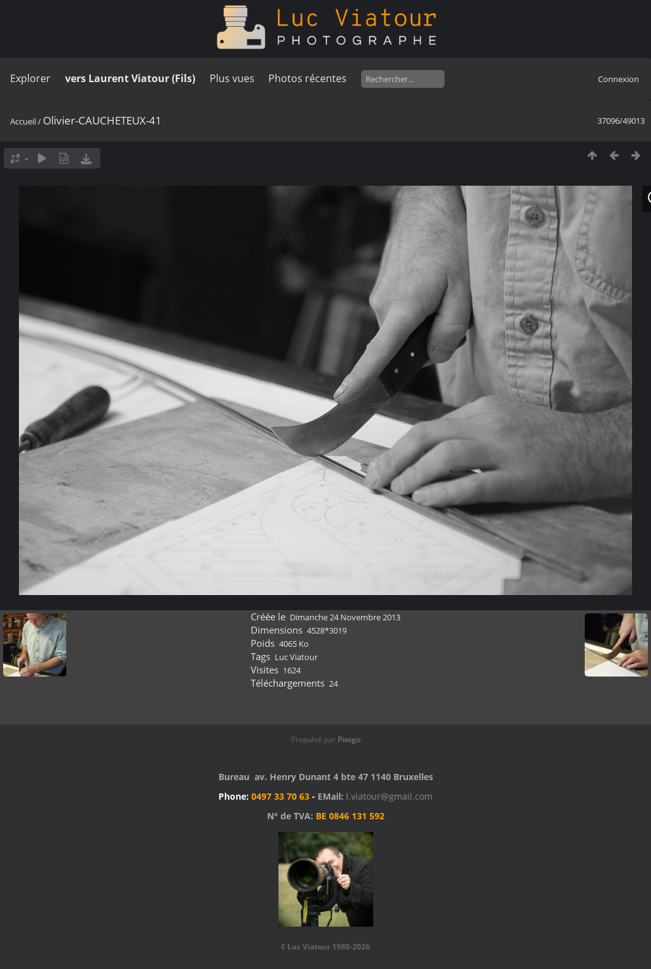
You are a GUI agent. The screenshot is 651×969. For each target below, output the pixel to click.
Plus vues (232, 78)
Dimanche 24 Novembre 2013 (345, 617)
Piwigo (349, 739)
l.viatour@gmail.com (389, 796)
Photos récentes (307, 78)
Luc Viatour (296, 657)
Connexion (618, 79)
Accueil (23, 121)
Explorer (30, 78)
